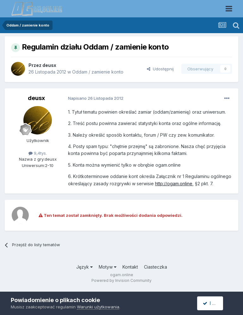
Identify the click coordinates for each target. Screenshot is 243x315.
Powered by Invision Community (121, 280)
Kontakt (130, 267)
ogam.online (121, 274)
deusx (49, 65)
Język (84, 267)
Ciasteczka (155, 267)
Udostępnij (160, 68)
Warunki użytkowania (98, 306)
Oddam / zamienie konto (97, 71)
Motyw (107, 267)
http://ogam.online (173, 183)
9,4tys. (37, 153)
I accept (214, 303)
